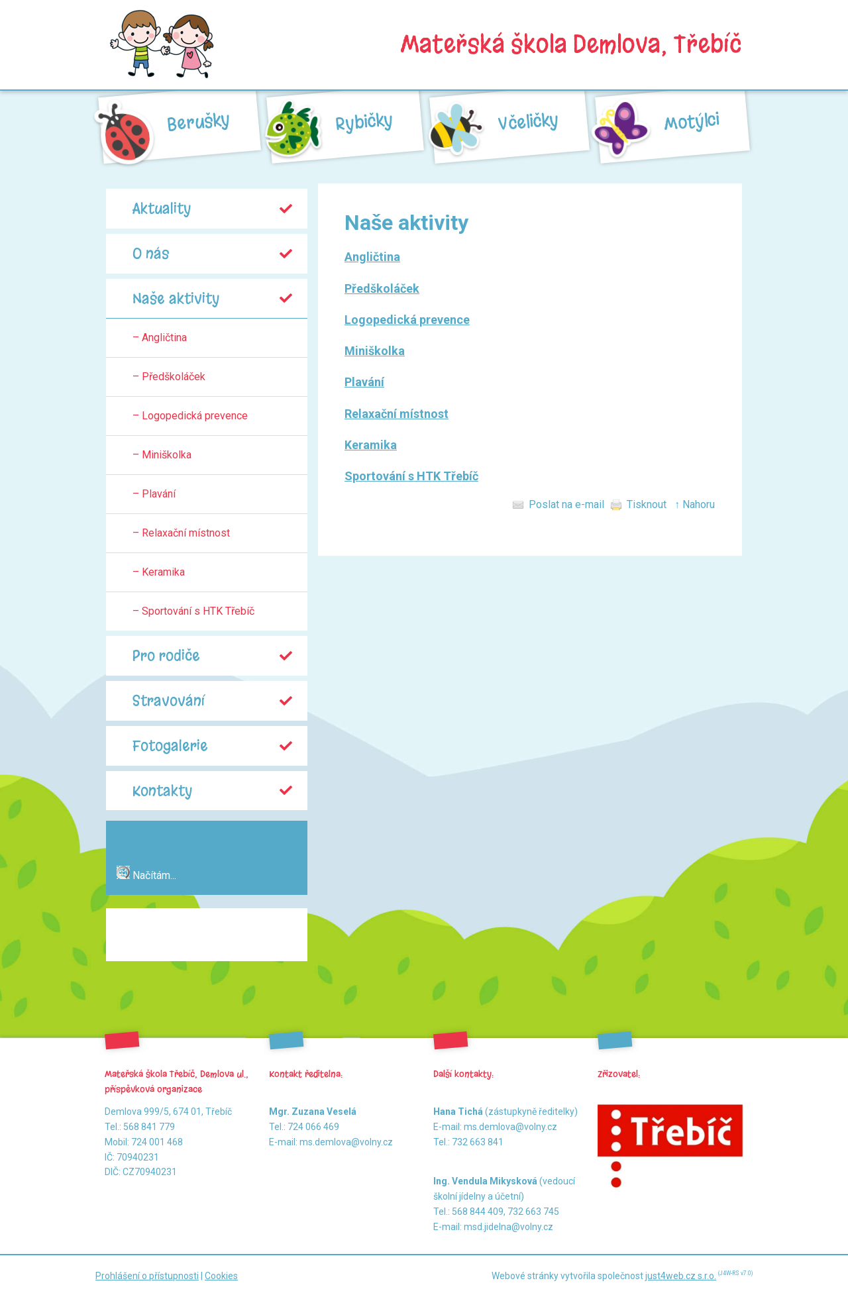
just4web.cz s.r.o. (680, 1276)
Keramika (370, 445)
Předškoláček (381, 288)
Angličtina (372, 257)
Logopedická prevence (407, 320)
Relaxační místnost (396, 414)
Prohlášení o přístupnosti (147, 1276)
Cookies (221, 1276)
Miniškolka (374, 351)
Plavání (364, 382)
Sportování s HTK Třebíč (411, 476)
